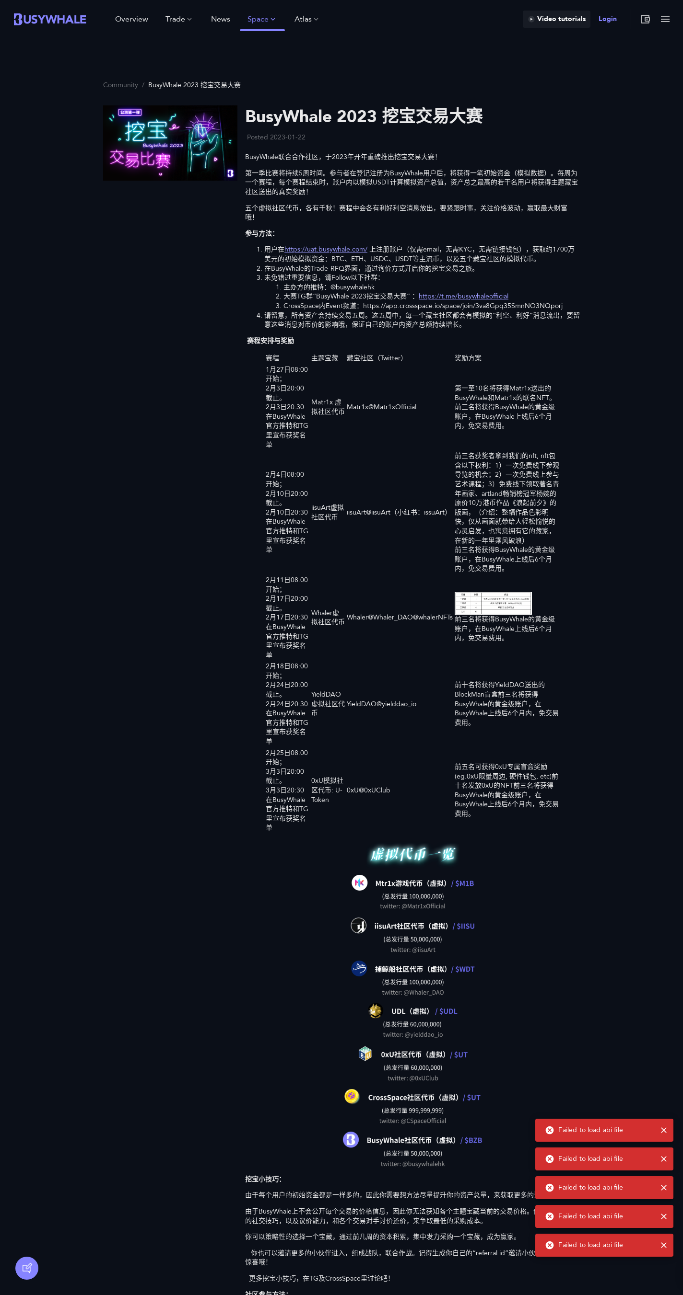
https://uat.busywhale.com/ (325, 249)
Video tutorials (557, 18)
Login (608, 18)
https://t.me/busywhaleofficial (463, 296)
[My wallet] (645, 19)
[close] (664, 1245)
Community (120, 85)
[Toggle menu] (665, 19)
